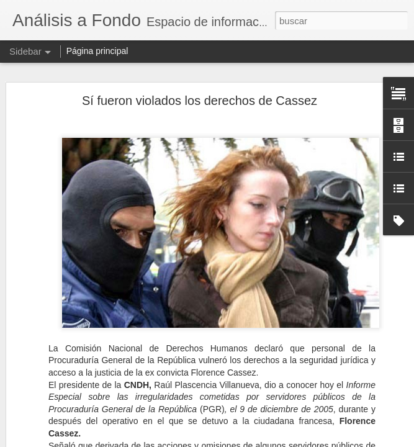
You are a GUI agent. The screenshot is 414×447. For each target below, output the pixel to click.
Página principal (97, 51)
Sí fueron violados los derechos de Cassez (199, 100)
